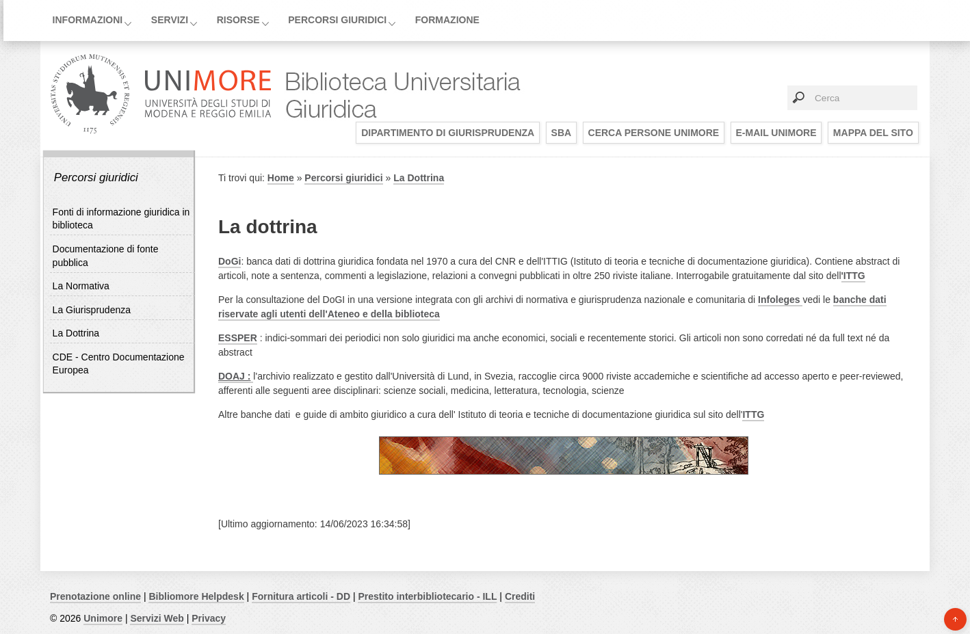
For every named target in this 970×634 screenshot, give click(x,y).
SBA (561, 132)
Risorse (238, 19)
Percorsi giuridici (337, 19)
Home (280, 177)
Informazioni (88, 19)
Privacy (209, 618)
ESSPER (237, 337)
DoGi (229, 261)
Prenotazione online (95, 596)
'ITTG (853, 275)
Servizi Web (156, 618)
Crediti (520, 596)
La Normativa (81, 285)
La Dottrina (76, 333)
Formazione (447, 19)
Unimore (102, 618)
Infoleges (780, 299)
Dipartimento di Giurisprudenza (447, 132)
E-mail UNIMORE (776, 132)
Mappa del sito (873, 132)
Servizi (169, 19)
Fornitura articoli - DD (301, 596)
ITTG (753, 414)
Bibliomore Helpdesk (196, 596)
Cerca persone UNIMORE (654, 132)
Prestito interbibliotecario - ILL (427, 596)
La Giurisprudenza (92, 309)
